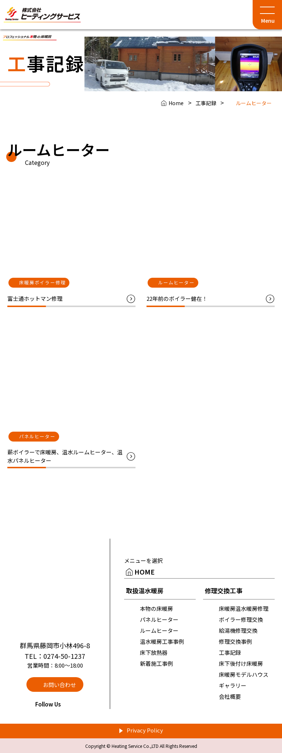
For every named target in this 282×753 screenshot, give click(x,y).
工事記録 (206, 103)
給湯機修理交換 (238, 630)
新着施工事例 (156, 663)
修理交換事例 (235, 641)
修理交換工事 (223, 590)
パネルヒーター (159, 619)
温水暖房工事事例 (162, 641)
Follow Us (55, 704)
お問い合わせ (59, 685)
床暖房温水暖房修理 (243, 608)
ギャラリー (232, 685)
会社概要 (230, 696)
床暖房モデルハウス (243, 674)
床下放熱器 (153, 652)
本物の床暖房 (156, 608)
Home (176, 103)
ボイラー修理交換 (241, 619)
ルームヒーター (159, 630)
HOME (144, 571)
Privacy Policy (145, 730)
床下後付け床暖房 (241, 663)
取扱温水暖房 (144, 590)
